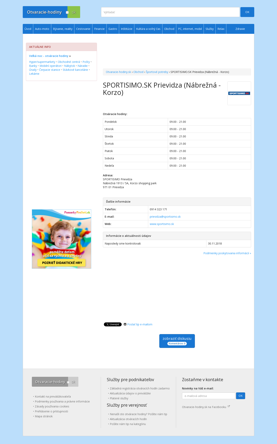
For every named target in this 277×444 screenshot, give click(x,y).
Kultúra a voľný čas (148, 29)
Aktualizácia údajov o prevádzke (130, 393)
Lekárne (34, 74)
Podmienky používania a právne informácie (62, 401)
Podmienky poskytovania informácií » (227, 253)
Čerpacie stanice (49, 70)
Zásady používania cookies (52, 406)
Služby (210, 29)
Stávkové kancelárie (75, 70)
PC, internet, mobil (190, 29)
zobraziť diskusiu (177, 340)
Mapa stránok (44, 416)
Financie (99, 29)
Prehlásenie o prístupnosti (51, 411)
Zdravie (240, 29)
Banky (33, 66)
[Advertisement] (177, 51)
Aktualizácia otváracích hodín (128, 419)
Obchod (138, 72)
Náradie (83, 66)
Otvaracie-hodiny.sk (118, 72)
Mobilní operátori (51, 66)
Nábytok (69, 66)
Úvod (28, 29)
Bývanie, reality (62, 29)
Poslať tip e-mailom (139, 324)
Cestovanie (83, 29)
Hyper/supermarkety (42, 62)
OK (247, 12)
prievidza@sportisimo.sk (165, 216)
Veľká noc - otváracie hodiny (48, 56)
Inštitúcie (126, 29)
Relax (220, 29)
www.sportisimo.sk (162, 224)
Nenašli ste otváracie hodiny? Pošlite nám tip (138, 414)
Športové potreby (157, 72)
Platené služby (119, 398)
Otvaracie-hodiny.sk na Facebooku (206, 407)
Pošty (86, 62)
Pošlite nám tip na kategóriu (128, 424)
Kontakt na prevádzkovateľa (53, 396)
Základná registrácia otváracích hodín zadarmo (140, 388)
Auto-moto (42, 29)
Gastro (112, 29)
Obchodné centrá (69, 62)
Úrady (33, 70)
